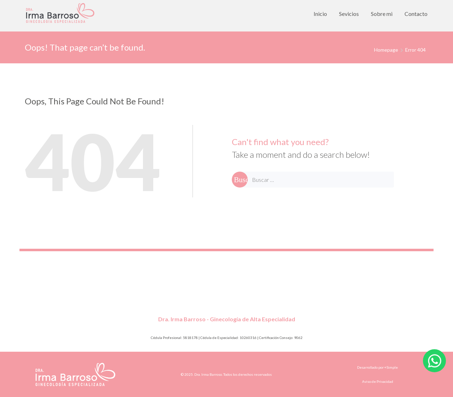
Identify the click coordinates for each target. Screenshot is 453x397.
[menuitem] (320, 14)
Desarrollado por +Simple (377, 367)
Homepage (386, 50)
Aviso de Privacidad (377, 381)
